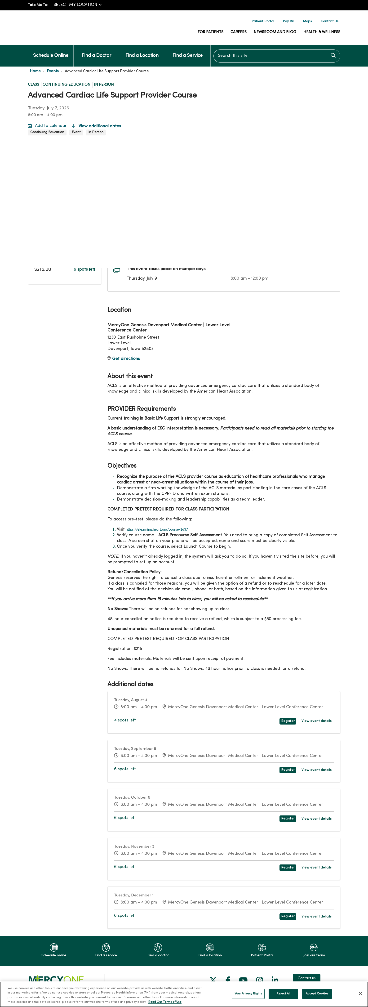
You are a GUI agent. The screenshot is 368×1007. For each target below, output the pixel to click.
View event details (318, 720)
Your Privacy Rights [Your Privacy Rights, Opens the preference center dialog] (248, 993)
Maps (307, 21)
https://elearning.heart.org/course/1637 (157, 529)
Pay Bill (288, 21)
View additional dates (96, 126)
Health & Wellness (321, 32)
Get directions (123, 359)
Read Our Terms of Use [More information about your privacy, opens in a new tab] (165, 1002)
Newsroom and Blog (275, 32)
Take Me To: (38, 5)
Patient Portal (263, 21)
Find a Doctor (96, 51)
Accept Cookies (317, 993)
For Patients (210, 32)
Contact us (307, 975)
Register (291, 720)
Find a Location (142, 51)
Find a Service (187, 51)
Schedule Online (50, 51)
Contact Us (329, 21)
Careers (239, 32)
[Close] (360, 993)
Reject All (283, 993)
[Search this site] (276, 56)
